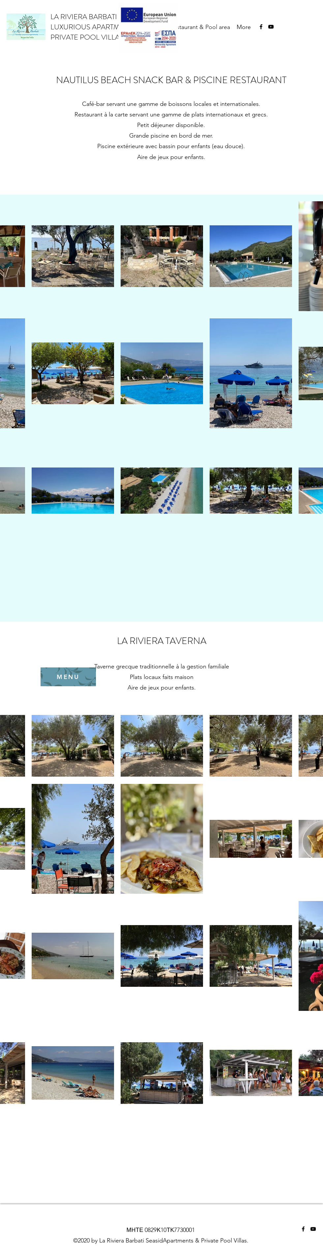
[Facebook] (261, 26)
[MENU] (68, 676)
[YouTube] (271, 26)
